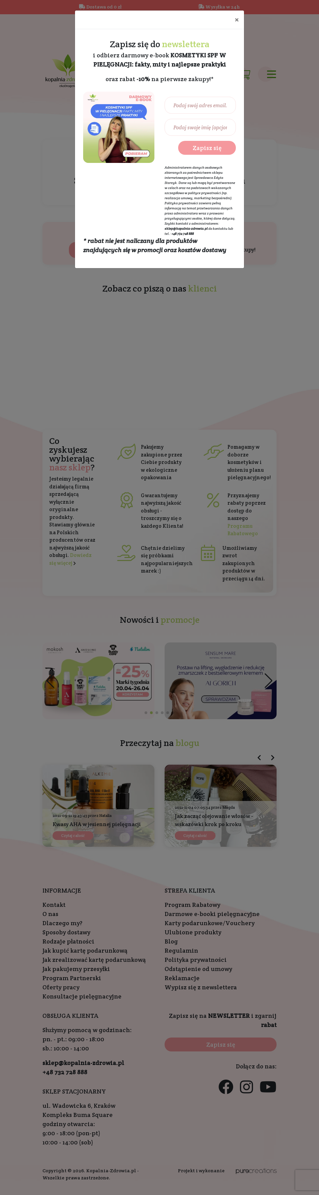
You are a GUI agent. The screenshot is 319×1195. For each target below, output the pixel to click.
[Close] (236, 20)
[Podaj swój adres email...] (200, 105)
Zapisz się (207, 148)
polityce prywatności (204, 193)
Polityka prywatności (181, 203)
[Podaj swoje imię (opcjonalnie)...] (200, 127)
